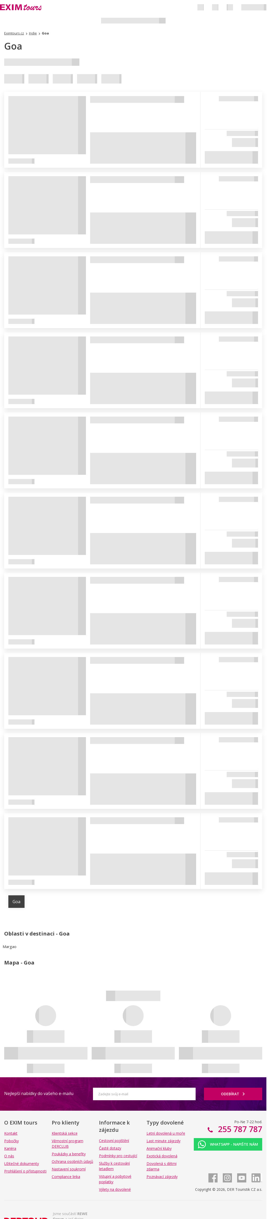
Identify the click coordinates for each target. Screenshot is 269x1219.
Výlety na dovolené (115, 1189)
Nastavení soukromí (69, 1169)
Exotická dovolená (162, 1155)
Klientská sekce (65, 1133)
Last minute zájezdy (163, 1140)
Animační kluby (159, 1148)
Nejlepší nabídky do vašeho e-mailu (38, 1093)
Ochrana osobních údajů (72, 1161)
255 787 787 (239, 1129)
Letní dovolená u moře (166, 1133)
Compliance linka (66, 1176)
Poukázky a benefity (69, 1153)
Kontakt (10, 1133)
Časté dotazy (110, 1148)
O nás (9, 1155)
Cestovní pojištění (114, 1140)
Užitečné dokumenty (21, 1163)
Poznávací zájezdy (162, 1176)
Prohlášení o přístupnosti (25, 1171)
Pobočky (11, 1140)
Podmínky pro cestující (118, 1155)
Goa (16, 901)
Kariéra (10, 1148)
